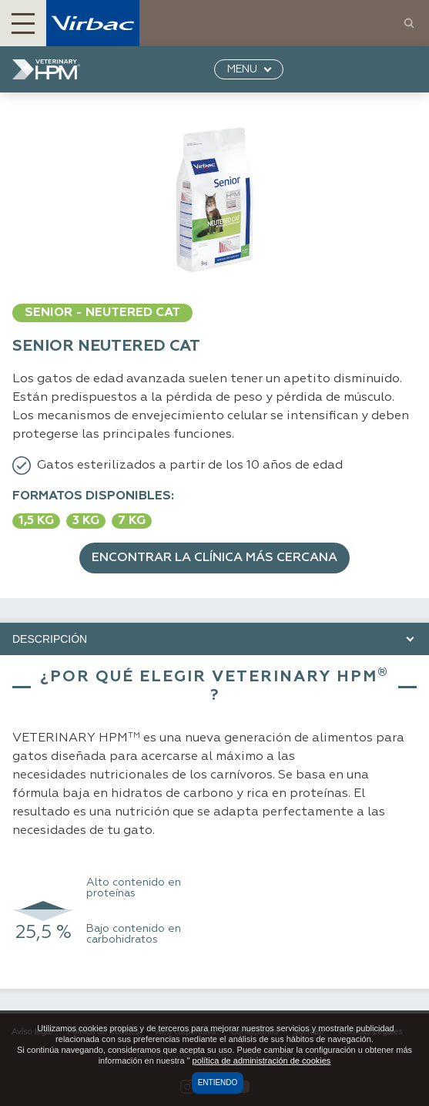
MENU (242, 69)
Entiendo (218, 1082)
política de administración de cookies (262, 1060)
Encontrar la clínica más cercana (214, 558)
